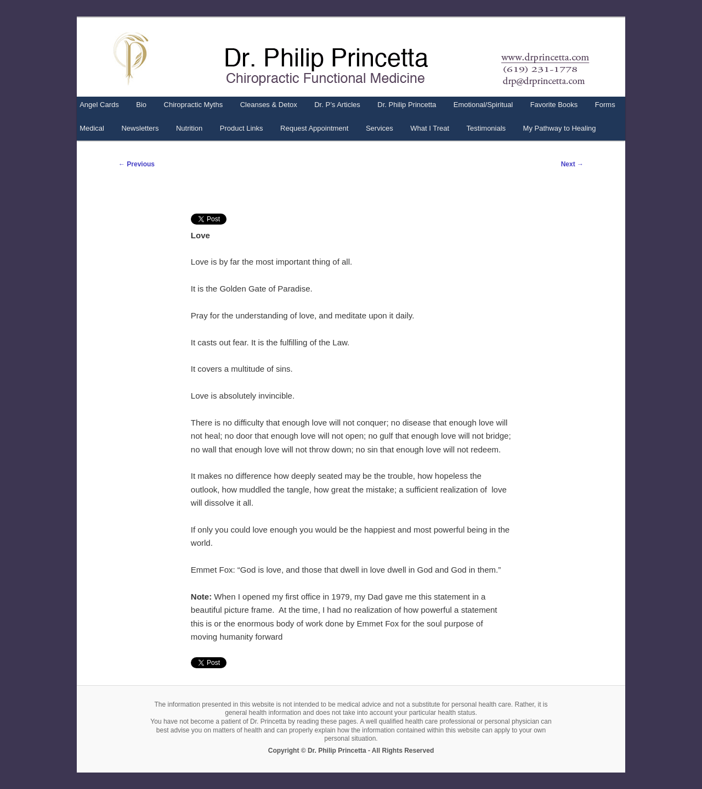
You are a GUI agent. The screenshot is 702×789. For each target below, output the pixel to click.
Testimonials (486, 128)
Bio (141, 104)
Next (572, 164)
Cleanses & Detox (268, 104)
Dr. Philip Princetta (406, 104)
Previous (136, 164)
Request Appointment (314, 128)
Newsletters (139, 128)
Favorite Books (554, 104)
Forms (605, 104)
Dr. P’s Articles (337, 104)
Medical (92, 128)
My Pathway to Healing (559, 128)
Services (379, 128)
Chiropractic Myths (193, 104)
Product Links (241, 128)
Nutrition (189, 128)
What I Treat (429, 128)
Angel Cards (99, 104)
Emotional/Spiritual (483, 104)
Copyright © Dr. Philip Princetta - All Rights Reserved (351, 750)
